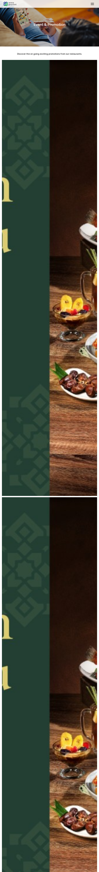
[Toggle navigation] (92, 4)
